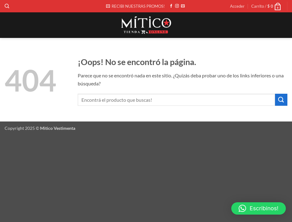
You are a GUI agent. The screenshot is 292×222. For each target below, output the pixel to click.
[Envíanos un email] (183, 6)
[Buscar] (7, 6)
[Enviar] (281, 100)
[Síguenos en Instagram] (177, 6)
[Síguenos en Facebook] (171, 6)
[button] (135, 6)
